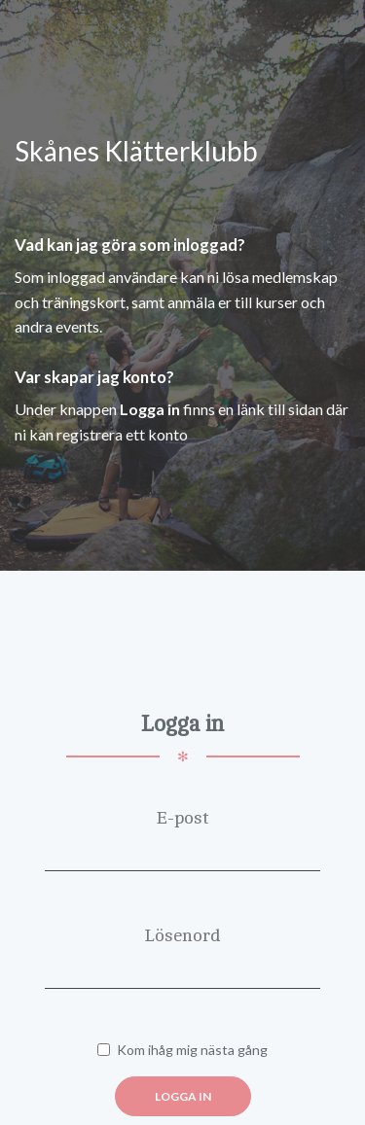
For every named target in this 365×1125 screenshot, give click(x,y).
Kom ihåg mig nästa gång (182, 1049)
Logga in (183, 1096)
